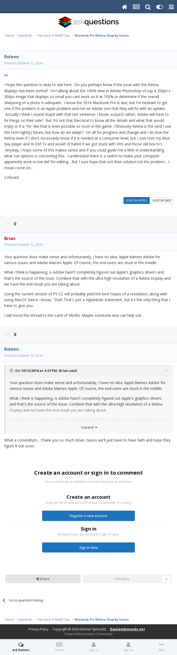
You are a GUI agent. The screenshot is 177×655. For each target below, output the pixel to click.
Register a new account (88, 515)
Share (43, 579)
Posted (23, 63)
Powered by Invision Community (88, 634)
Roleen (11, 57)
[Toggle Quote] (12, 370)
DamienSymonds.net (127, 629)
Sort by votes (136, 200)
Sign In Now (88, 547)
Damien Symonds (93, 629)
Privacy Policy (38, 629)
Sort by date (161, 200)
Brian (63, 370)
